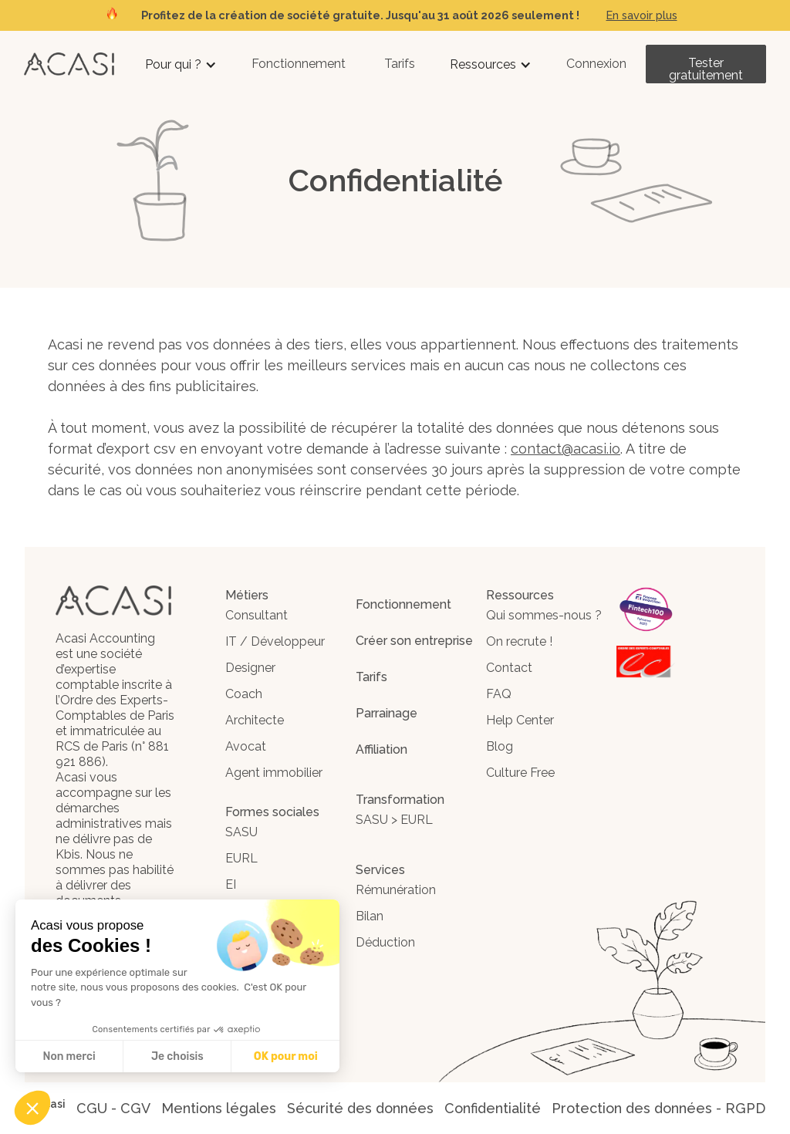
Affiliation (381, 749)
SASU (241, 832)
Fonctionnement (299, 63)
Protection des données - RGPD (658, 1108)
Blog (499, 746)
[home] (69, 63)
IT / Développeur (275, 641)
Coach (243, 694)
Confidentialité (492, 1108)
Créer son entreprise (414, 640)
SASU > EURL (394, 819)
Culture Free (520, 772)
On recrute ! (519, 641)
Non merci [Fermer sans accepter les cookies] (68, 1056)
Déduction (385, 942)
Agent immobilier (273, 772)
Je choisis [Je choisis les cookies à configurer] (177, 1056)
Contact (509, 667)
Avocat (245, 746)
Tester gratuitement (706, 69)
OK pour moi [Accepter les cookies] (286, 1056)
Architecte (254, 720)
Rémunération (396, 890)
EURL (241, 858)
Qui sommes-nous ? (544, 615)
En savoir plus (641, 15)
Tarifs (399, 63)
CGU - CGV (113, 1108)
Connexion (596, 63)
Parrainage (386, 713)
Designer (250, 667)
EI (230, 884)
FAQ (498, 694)
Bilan (369, 916)
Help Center (520, 720)
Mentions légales (218, 1108)
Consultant (256, 615)
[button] (181, 65)
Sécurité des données (360, 1108)
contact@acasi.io (565, 448)
